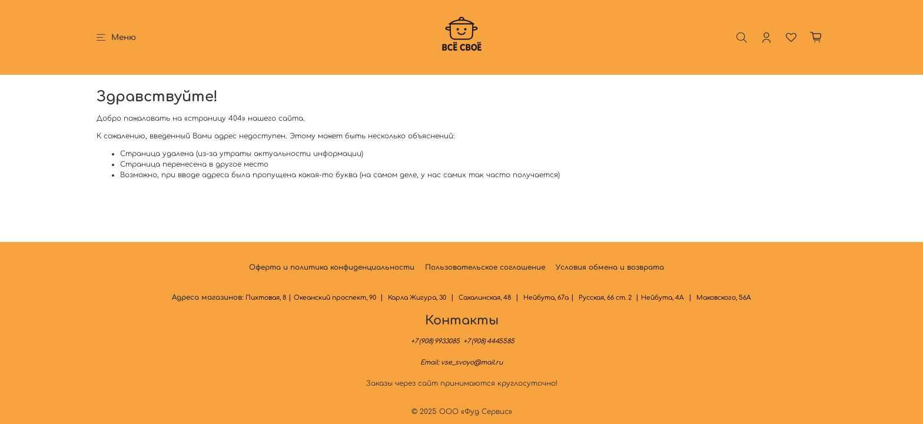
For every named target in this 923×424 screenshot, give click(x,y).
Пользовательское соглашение (485, 267)
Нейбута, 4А (662, 298)
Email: (461, 362)
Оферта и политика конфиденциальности (331, 267)
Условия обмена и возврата (610, 267)
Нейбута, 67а (546, 298)
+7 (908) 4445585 (488, 341)
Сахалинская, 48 (485, 298)
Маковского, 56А (723, 298)
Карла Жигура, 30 (417, 298)
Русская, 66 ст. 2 (606, 298)
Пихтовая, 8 (265, 298)
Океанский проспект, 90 (336, 298)
